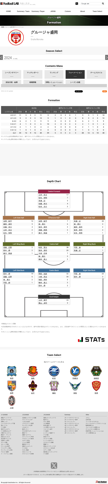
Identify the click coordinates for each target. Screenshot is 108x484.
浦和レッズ (4, 421)
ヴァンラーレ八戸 (27, 419)
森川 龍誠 (43, 233)
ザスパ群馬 (46, 421)
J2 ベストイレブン (70, 427)
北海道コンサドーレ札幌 (29, 418)
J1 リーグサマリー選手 (71, 419)
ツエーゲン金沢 (47, 429)
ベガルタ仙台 (26, 421)
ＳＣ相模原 (46, 423)
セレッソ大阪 (5, 444)
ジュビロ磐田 (26, 442)
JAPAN (52, 11)
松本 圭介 (43, 207)
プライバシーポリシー (52, 471)
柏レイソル (4, 425)
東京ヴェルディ (5, 429)
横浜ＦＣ (24, 433)
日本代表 (88, 419)
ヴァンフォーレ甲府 (28, 436)
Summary (67, 414)
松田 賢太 (43, 247)
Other (87, 414)
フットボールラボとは (92, 421)
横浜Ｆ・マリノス (6, 435)
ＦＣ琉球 (46, 454)
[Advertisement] (54, 158)
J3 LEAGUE (46, 414)
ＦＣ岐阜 (46, 431)
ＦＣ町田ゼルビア (6, 431)
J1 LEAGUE (4, 414)
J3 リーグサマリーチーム (72, 429)
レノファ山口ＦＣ (48, 440)
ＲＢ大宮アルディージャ (29, 431)
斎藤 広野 (7, 247)
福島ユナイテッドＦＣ (49, 418)
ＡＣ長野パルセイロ (49, 427)
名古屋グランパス (6, 438)
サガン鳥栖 (25, 450)
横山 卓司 (43, 303)
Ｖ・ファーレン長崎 (6, 454)
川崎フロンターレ (6, 433)
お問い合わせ (70, 471)
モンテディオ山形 (27, 425)
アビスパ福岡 (5, 452)
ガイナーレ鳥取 (47, 438)
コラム (88, 418)
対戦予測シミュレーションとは (94, 431)
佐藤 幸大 (43, 204)
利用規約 (36, 471)
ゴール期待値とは (91, 433)
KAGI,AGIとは (90, 425)
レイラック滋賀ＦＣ (49, 433)
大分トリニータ (26, 452)
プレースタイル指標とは (93, 427)
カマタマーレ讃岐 (48, 442)
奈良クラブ (46, 436)
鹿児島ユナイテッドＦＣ (50, 452)
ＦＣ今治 (24, 448)
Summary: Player (38, 11)
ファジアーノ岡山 (6, 448)
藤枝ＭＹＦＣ (26, 444)
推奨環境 (42, 471)
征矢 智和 (43, 198)
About (82, 11)
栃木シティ (25, 429)
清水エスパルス (5, 436)
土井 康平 (43, 300)
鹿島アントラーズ (6, 418)
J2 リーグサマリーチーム (72, 423)
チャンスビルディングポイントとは (96, 423)
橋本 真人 (43, 259)
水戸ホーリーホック (6, 419)
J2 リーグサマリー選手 (71, 425)
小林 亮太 (43, 277)
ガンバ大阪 (4, 442)
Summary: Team (23, 11)
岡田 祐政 (43, 274)
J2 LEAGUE (25, 414)
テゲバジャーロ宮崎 (28, 454)
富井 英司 (43, 227)
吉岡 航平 (7, 221)
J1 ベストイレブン (70, 421)
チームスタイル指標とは (93, 429)
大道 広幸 (43, 253)
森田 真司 (7, 224)
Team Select (97, 11)
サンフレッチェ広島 (6, 450)
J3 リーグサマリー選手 (71, 431)
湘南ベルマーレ (26, 435)
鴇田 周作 (43, 280)
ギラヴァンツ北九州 (49, 448)
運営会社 (62, 471)
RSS (104, 91)
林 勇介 (42, 224)
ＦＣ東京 (3, 427)
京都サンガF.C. (5, 440)
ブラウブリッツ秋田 (28, 423)
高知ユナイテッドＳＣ (49, 446)
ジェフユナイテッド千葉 (8, 423)
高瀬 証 (42, 201)
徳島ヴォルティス (27, 446)
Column (68, 11)
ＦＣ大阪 (46, 435)
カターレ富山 (26, 440)
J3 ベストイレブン (70, 433)
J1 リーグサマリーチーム (72, 418)
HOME (8, 11)
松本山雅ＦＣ (47, 425)
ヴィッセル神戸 (5, 446)
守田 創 (77, 247)
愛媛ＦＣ (46, 444)
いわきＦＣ (25, 427)
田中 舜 (6, 250)
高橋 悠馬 (43, 230)
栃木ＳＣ (46, 419)
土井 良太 (43, 195)
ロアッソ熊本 (47, 450)
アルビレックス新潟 (28, 438)
